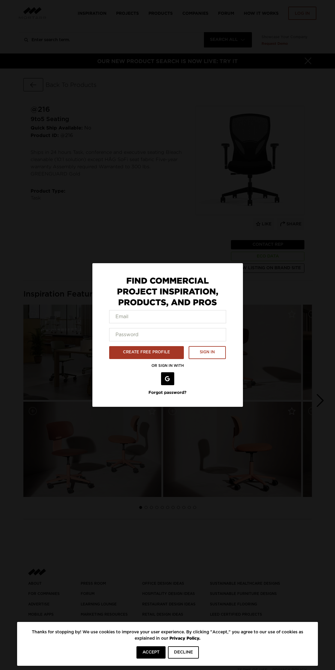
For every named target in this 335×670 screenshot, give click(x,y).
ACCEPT (151, 652)
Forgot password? (167, 392)
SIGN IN (207, 352)
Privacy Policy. (184, 638)
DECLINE (183, 652)
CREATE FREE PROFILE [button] (146, 352)
